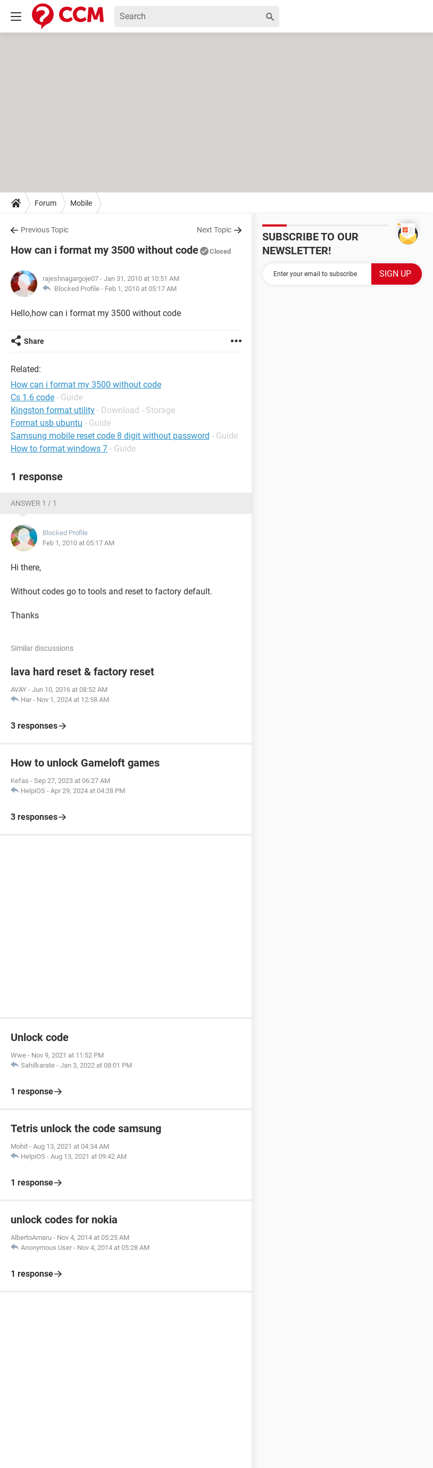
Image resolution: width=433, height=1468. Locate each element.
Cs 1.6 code (32, 397)
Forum (45, 203)
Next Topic (214, 229)
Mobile (81, 203)
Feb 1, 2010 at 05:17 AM (141, 289)
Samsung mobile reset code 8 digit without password (110, 436)
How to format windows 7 (59, 448)
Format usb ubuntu (46, 423)
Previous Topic (45, 229)
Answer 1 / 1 (34, 503)
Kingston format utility (53, 410)
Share (34, 341)
